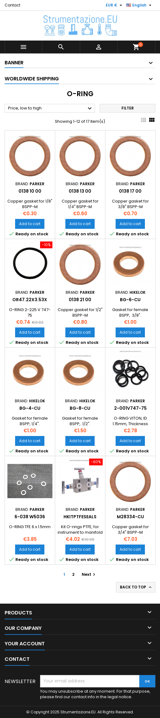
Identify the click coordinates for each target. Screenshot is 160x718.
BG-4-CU (29, 408)
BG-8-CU (80, 408)
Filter (127, 108)
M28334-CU (130, 517)
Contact (12, 5)
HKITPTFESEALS (80, 517)
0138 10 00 (29, 191)
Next (89, 574)
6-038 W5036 (29, 517)
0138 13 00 (80, 191)
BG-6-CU (130, 300)
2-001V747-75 (130, 408)
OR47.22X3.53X (29, 300)
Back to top (136, 587)
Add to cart (29, 223)
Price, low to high (50, 108)
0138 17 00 (130, 191)
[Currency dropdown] (115, 5)
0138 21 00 (80, 300)
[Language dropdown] (139, 5)
